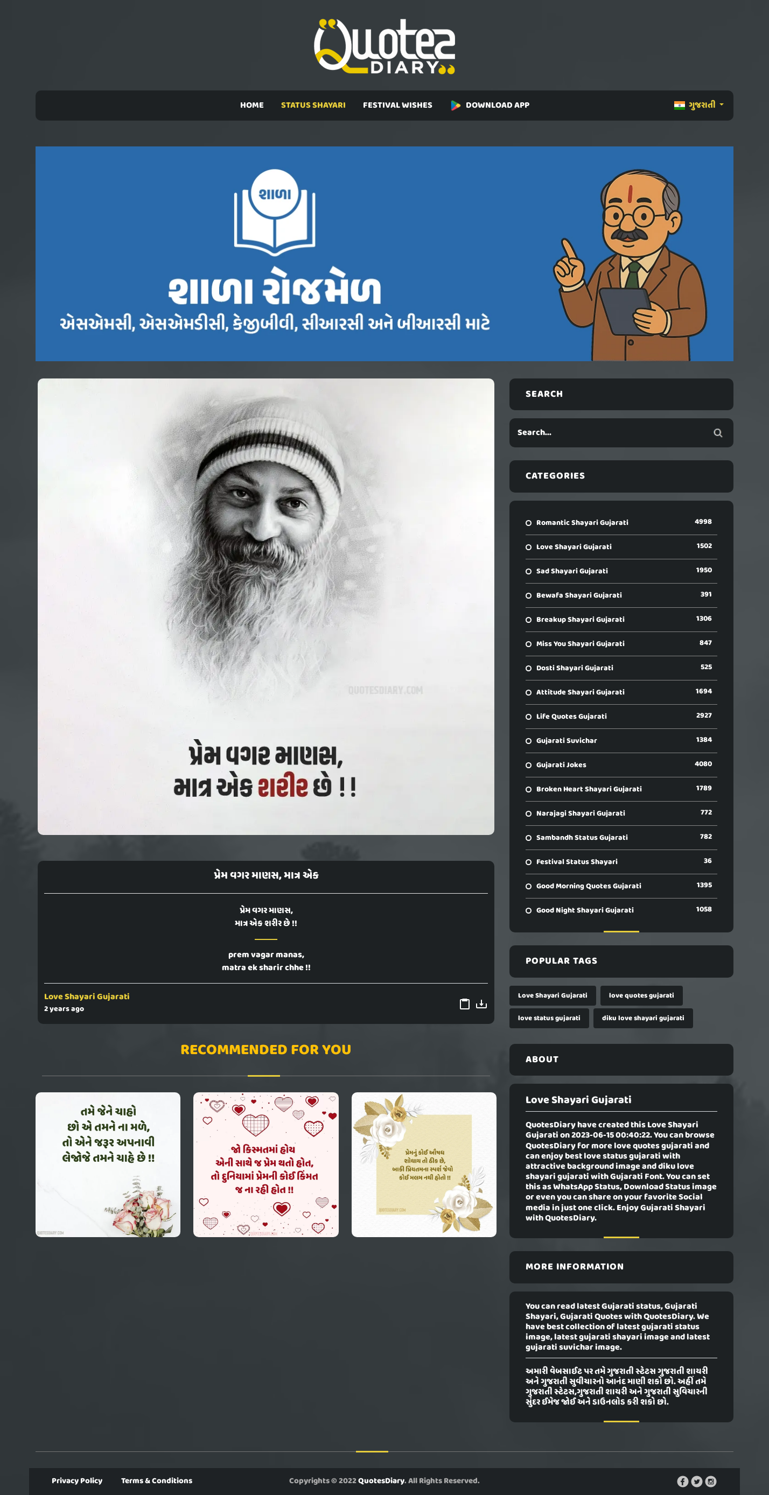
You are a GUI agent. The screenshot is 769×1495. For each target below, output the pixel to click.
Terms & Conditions (156, 1481)
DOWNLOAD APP (489, 106)
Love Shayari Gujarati (87, 997)
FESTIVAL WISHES (397, 106)
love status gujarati (549, 1018)
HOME (252, 106)
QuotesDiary (381, 1481)
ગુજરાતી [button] (695, 106)
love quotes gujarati (641, 995)
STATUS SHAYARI (313, 106)
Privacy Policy (77, 1481)
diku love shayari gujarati (643, 1018)
